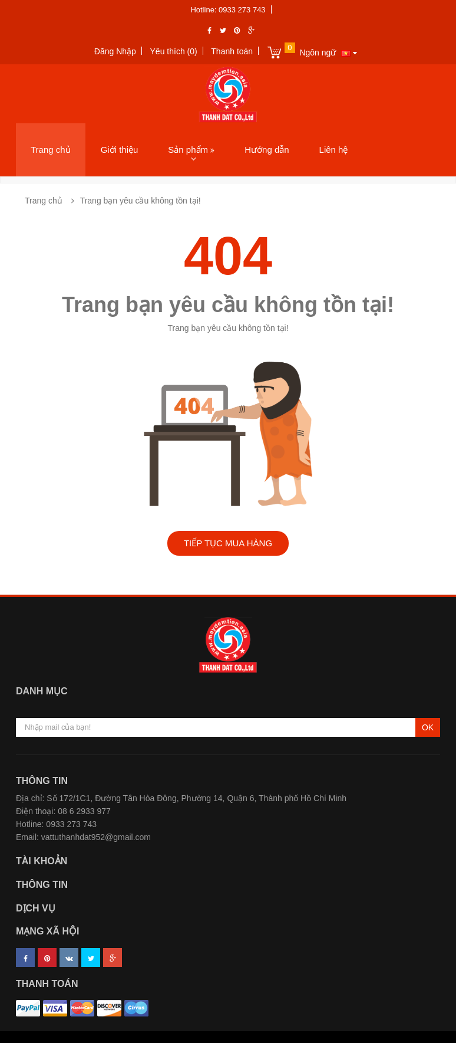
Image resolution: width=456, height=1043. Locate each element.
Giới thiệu (119, 150)
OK (428, 727)
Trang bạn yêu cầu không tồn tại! (140, 200)
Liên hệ (333, 150)
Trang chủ (51, 150)
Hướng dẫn (266, 150)
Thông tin (42, 885)
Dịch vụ (35, 908)
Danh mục (42, 691)
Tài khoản (41, 861)
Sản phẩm (191, 150)
